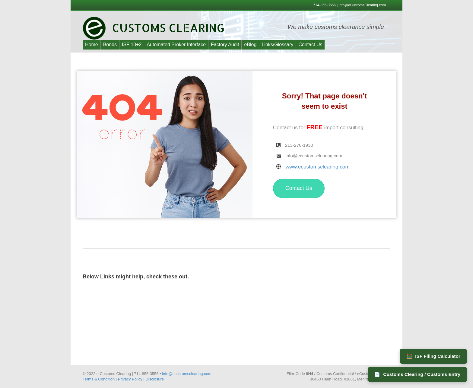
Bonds (110, 44)
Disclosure (154, 379)
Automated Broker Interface (176, 44)
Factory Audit (225, 44)
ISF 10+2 (131, 44)
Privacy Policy (130, 379)
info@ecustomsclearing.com (186, 373)
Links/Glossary (277, 44)
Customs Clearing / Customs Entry (417, 374)
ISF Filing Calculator (433, 356)
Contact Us (310, 44)
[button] (299, 188)
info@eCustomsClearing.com (362, 5)
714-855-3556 (325, 5)
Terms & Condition (99, 379)
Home (91, 44)
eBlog (250, 44)
